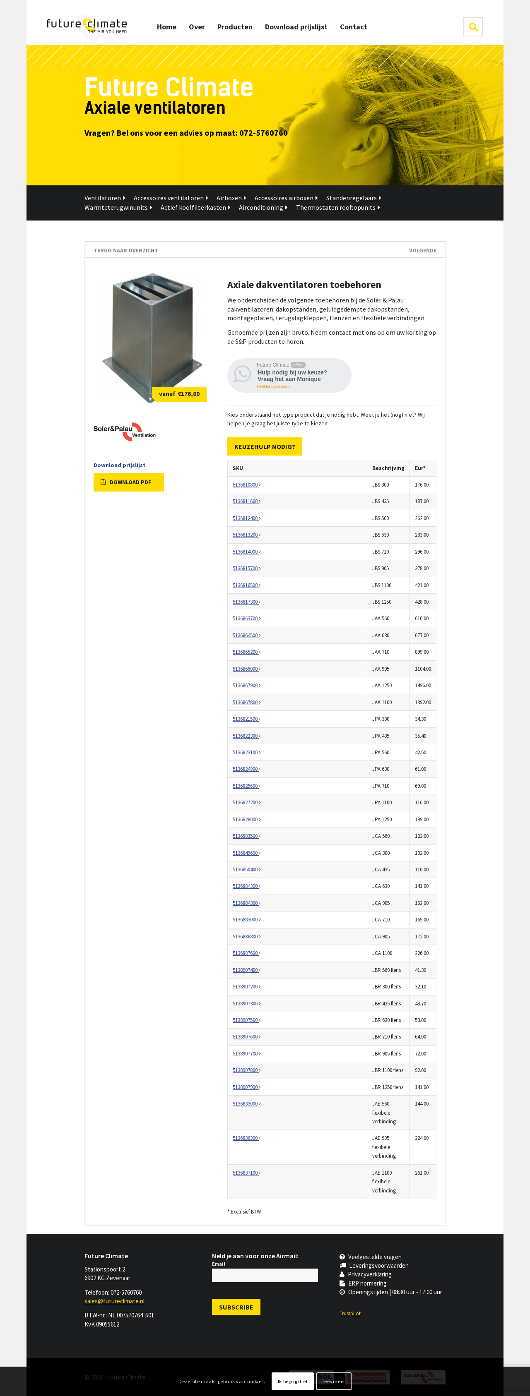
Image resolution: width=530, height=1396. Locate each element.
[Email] (265, 1275)
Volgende (422, 250)
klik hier (473, 26)
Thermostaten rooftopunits (338, 207)
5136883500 (247, 836)
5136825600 (247, 785)
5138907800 (247, 1070)
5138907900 (247, 1087)
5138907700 (247, 1053)
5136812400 (247, 518)
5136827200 (247, 802)
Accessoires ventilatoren (171, 198)
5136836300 (247, 1138)
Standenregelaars (353, 198)
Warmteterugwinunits (118, 207)
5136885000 (247, 919)
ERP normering (363, 1283)
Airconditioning (263, 207)
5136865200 (247, 651)
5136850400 (247, 869)
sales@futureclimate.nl (114, 1301)
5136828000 (247, 819)
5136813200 (247, 534)
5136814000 (247, 551)
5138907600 (247, 1036)
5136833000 (247, 1103)
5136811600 (247, 501)
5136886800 (247, 936)
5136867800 (247, 702)
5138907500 (247, 1020)
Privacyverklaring (366, 1274)
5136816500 (247, 585)
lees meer (334, 1381)
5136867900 (247, 685)
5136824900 (247, 768)
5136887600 (247, 953)
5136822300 (247, 735)
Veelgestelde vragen (371, 1257)
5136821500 (247, 718)
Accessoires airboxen (286, 198)
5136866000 (247, 668)
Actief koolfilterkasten (196, 207)
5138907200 (247, 986)
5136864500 (247, 635)
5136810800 (247, 484)
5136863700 (247, 618)
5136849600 (247, 852)
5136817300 (247, 601)
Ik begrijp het (293, 1381)
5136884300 (247, 886)
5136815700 (247, 568)
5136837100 (247, 1172)
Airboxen (231, 198)
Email (220, 1264)
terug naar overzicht (126, 250)
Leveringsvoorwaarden (374, 1265)
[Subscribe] (236, 1307)
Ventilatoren (104, 198)
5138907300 (247, 1003)
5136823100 (247, 752)
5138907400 (247, 970)
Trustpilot (350, 1313)
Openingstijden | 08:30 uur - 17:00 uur (391, 1292)
